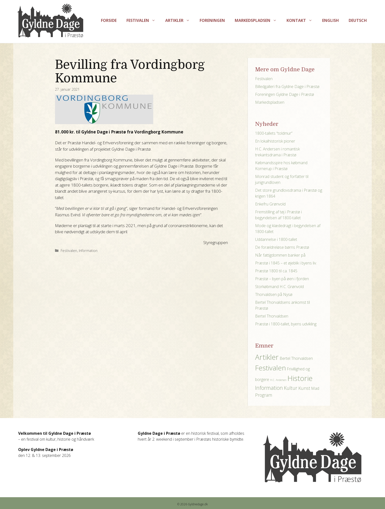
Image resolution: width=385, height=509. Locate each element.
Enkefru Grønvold (270, 204)
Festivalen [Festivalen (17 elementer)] (270, 367)
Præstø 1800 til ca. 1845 (276, 271)
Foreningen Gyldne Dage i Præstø (284, 94)
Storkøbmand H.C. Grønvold (279, 286)
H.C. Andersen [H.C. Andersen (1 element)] (278, 380)
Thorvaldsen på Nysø (273, 294)
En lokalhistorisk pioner (275, 141)
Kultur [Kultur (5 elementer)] (290, 388)
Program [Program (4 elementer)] (263, 395)
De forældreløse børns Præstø (282, 247)
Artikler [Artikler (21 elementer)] (267, 357)
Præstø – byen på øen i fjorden (282, 278)
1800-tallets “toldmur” (273, 133)
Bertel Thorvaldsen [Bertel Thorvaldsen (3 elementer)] (296, 358)
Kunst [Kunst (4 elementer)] (304, 388)
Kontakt (302, 20)
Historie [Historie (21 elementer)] (300, 378)
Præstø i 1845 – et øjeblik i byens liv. (286, 263)
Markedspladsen (258, 20)
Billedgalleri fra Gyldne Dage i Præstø (287, 86)
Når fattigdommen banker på (280, 255)
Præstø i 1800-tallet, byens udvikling (285, 324)
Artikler (180, 20)
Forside (109, 20)
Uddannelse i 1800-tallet (276, 239)
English (330, 20)
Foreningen (212, 20)
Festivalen (143, 20)
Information (88, 250)
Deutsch (358, 20)
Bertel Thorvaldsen (271, 316)
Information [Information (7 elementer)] (269, 387)
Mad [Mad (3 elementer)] (315, 388)
